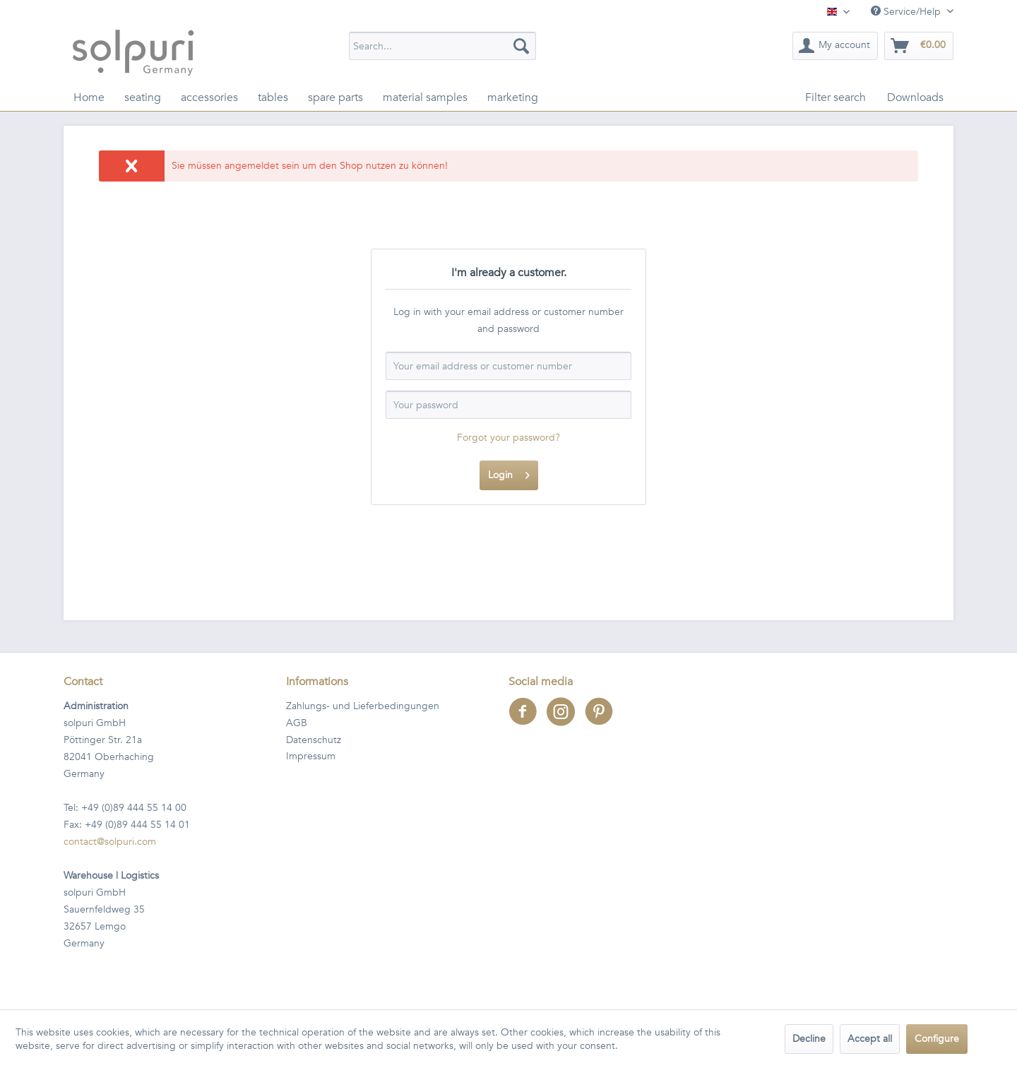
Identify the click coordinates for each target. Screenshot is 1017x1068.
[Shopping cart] (918, 46)
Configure (937, 1038)
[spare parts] (335, 97)
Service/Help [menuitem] (907, 11)
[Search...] (442, 46)
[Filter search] (835, 97)
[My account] (835, 46)
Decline (809, 1038)
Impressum (310, 756)
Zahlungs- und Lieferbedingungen (362, 706)
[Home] (89, 97)
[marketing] (512, 97)
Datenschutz (313, 740)
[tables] (273, 97)
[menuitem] (442, 46)
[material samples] (425, 97)
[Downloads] (915, 97)
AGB (296, 723)
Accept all (870, 1038)
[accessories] (209, 97)
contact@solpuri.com (110, 841)
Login (509, 473)
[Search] (521, 46)
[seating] (142, 97)
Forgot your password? (508, 437)
